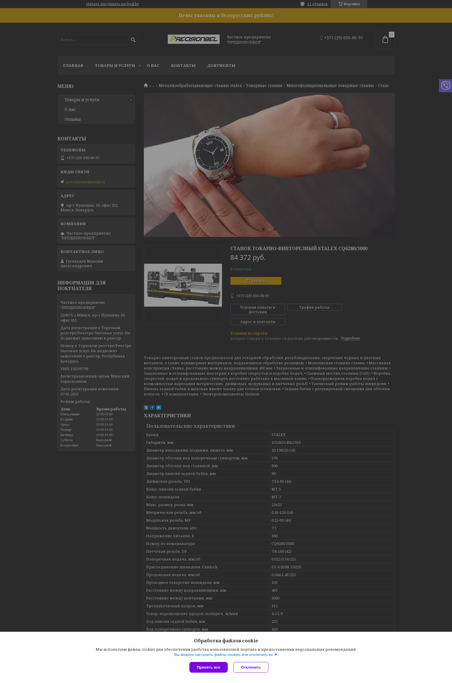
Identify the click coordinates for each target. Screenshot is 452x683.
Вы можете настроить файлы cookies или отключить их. (224, 654)
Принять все (208, 667)
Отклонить (251, 667)
